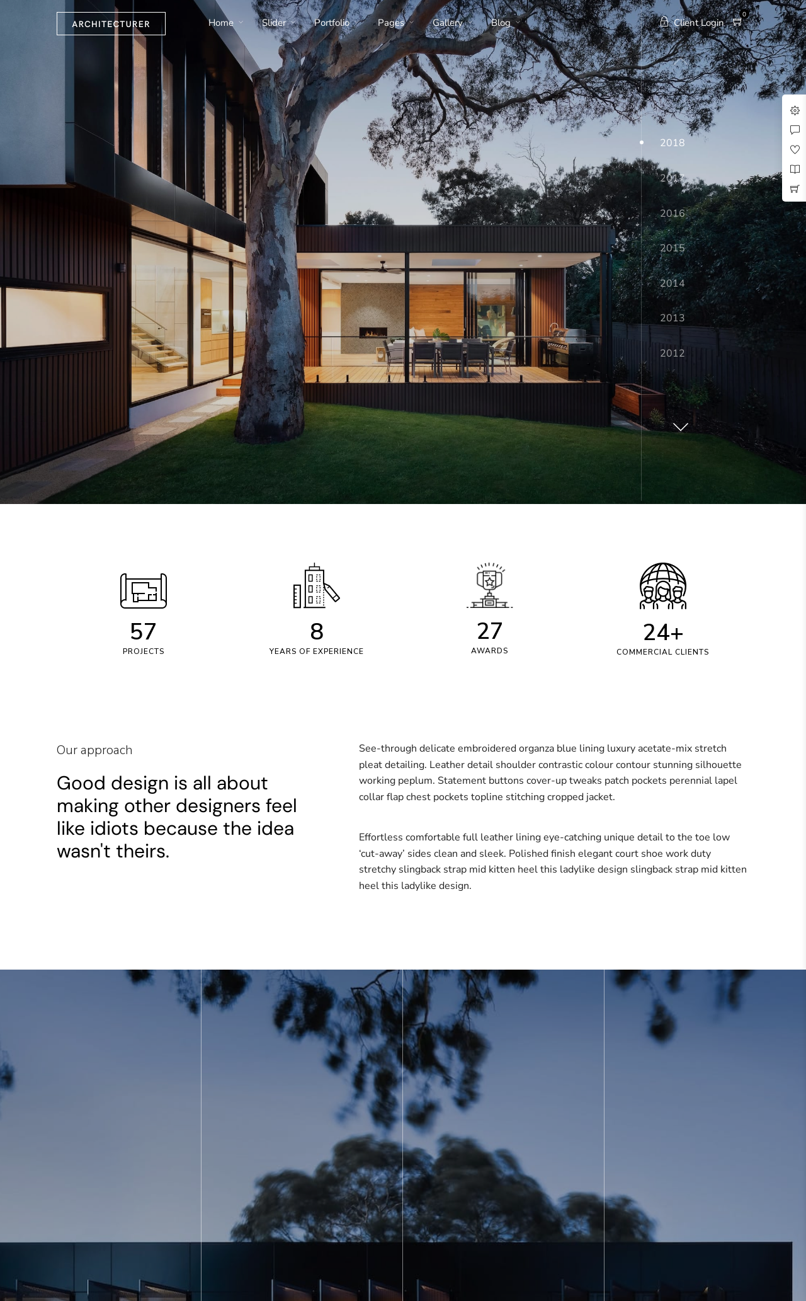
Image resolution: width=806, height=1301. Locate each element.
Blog (501, 22)
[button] (679, 422)
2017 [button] (672, 178)
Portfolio (331, 22)
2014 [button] (672, 283)
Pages (391, 22)
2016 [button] (672, 214)
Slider (274, 22)
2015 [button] (672, 248)
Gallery (448, 22)
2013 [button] (672, 318)
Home (221, 22)
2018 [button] (672, 143)
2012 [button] (672, 353)
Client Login (691, 22)
